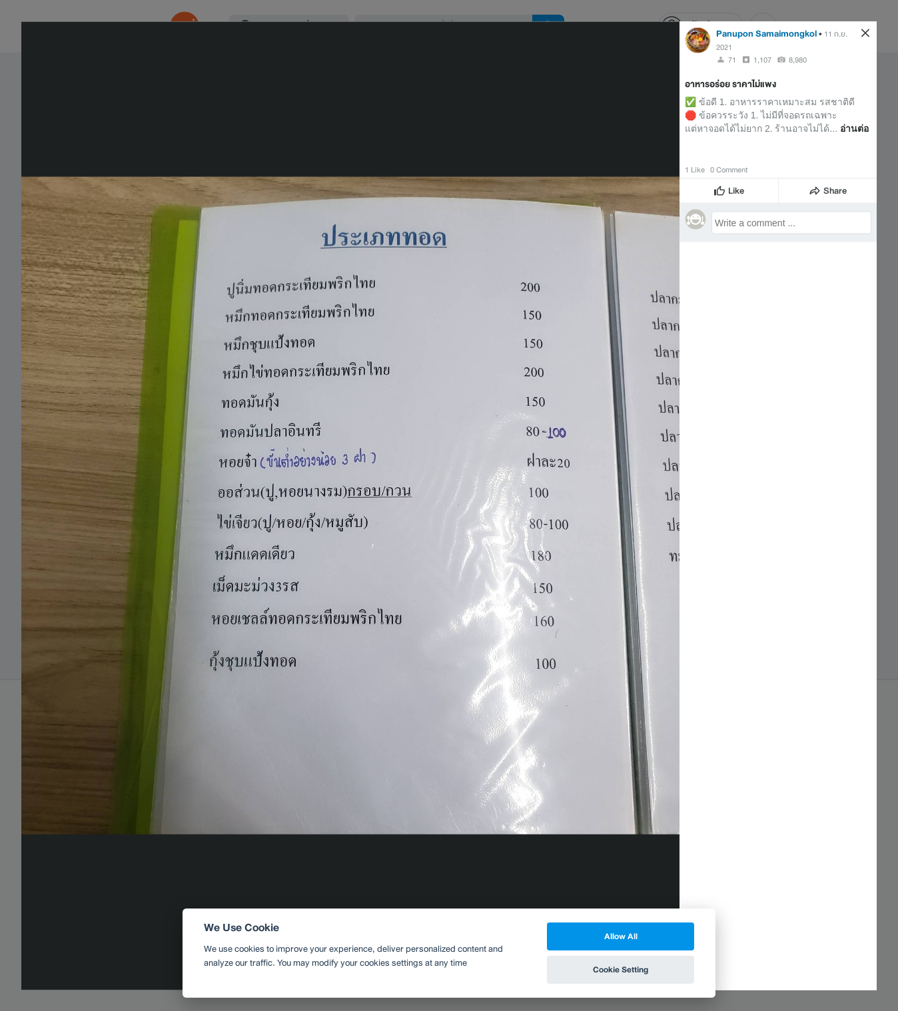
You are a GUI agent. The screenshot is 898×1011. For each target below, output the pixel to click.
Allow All (621, 936)
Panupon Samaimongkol (766, 33)
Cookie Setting (620, 969)
